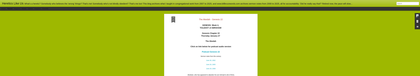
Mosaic (24, 9)
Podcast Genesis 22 (211, 28)
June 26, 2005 (211, 41)
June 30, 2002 (211, 37)
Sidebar (30, 9)
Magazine (17, 9)
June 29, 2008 (211, 45)
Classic (3, 9)
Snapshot (37, 9)
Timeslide (45, 9)
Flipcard (9, 9)
